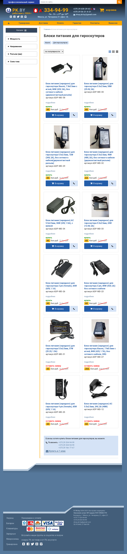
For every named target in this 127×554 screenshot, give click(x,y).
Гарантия (77, 23)
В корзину (59, 115)
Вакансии (113, 23)
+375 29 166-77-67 (66, 448)
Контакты (94, 23)
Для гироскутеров (60, 43)
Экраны (10, 518)
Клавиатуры (12, 528)
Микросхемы (12, 539)
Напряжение (16, 46)
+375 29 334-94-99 (66, 442)
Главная (47, 29)
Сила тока (14, 61)
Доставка (43, 23)
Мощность (15, 39)
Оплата (60, 23)
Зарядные (11, 534)
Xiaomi (47, 43)
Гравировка (24, 23)
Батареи (10, 523)
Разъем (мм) (16, 54)
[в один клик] (74, 115)
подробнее (50, 103)
